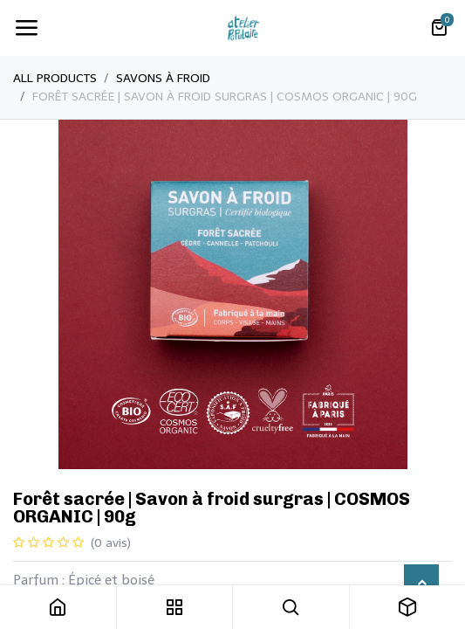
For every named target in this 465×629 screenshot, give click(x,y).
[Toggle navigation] (26, 28)
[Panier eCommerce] (439, 28)
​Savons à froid (163, 78)
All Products (55, 78)
